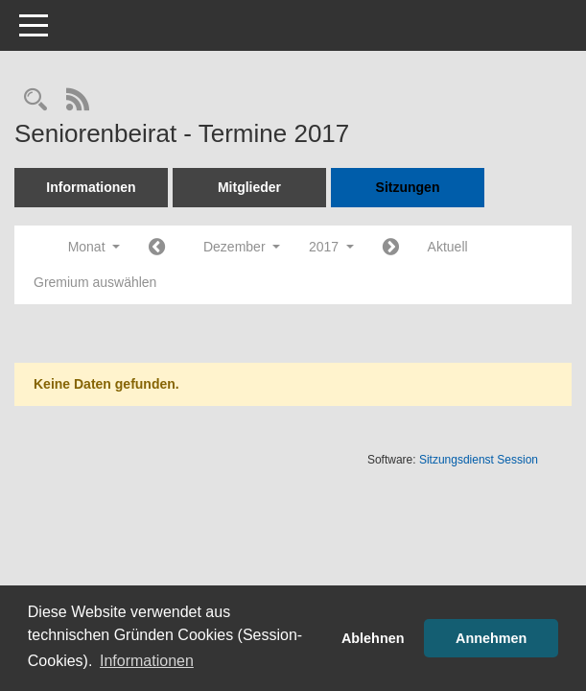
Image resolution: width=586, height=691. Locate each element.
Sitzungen (408, 187)
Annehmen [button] (491, 638)
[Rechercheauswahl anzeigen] (35, 101)
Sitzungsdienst (478, 459)
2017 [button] (331, 246)
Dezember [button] (241, 246)
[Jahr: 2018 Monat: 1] (390, 248)
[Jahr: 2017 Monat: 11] (156, 248)
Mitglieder (249, 187)
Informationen (90, 187)
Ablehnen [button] (373, 638)
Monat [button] (94, 246)
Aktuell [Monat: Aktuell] (448, 246)
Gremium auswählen (95, 282)
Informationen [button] (147, 661)
